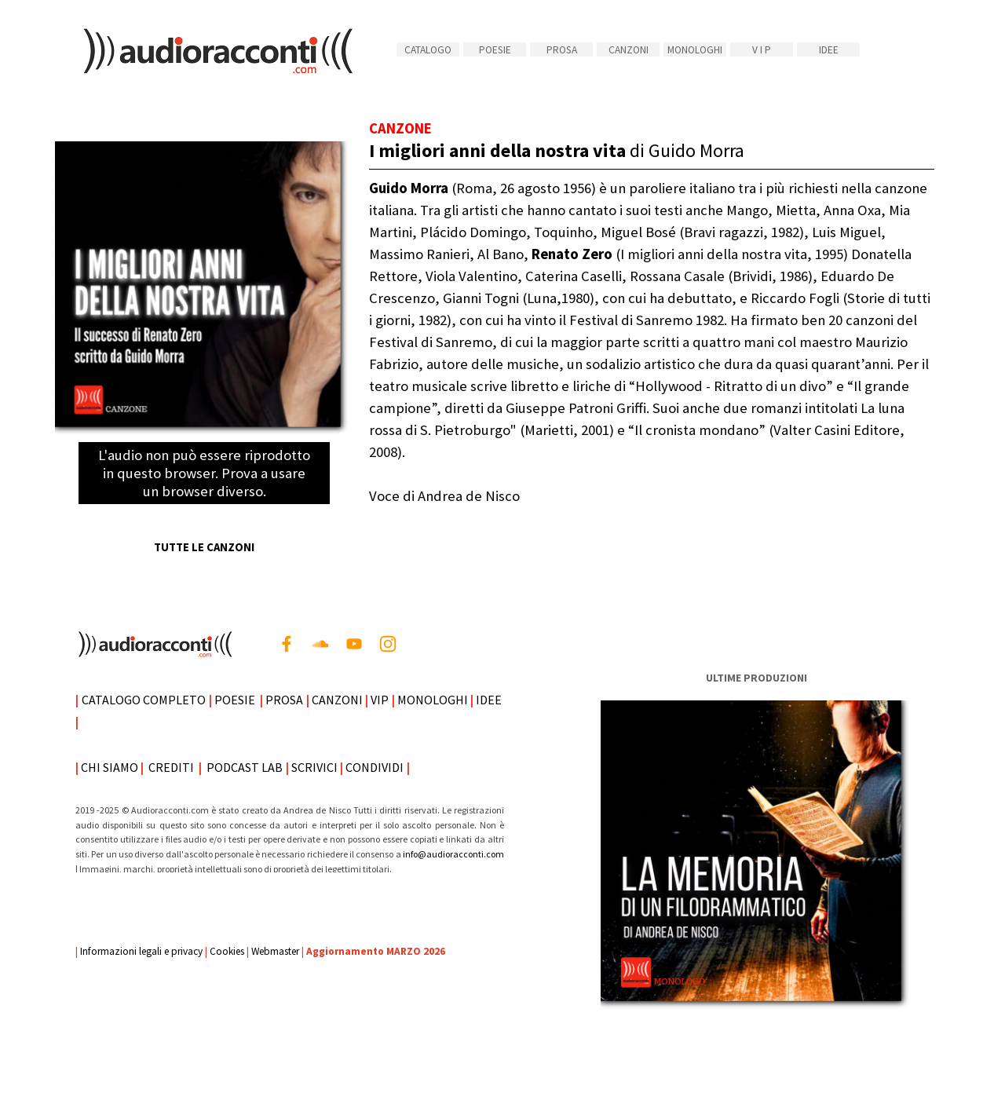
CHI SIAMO (109, 767)
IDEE (829, 50)
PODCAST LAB (244, 767)
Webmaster (275, 951)
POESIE (495, 50)
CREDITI (171, 767)
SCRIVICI (314, 767)
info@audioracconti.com (453, 854)
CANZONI (628, 50)
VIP (380, 699)
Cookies (227, 951)
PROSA (561, 50)
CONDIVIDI (374, 767)
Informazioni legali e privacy (141, 951)
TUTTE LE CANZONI (204, 547)
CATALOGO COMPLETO (144, 699)
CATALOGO (427, 50)
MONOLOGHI (694, 50)
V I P (761, 50)
